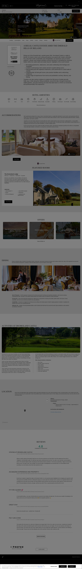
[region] (41, 566)
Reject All (63, 566)
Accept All (72, 566)
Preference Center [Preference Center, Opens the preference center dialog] (54, 566)
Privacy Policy (40, 566)
